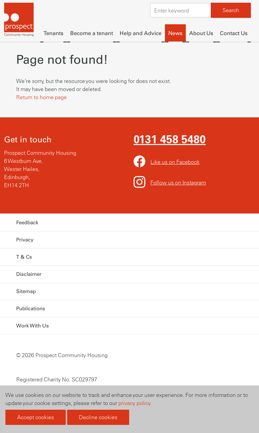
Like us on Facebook (175, 161)
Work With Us (32, 326)
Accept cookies (35, 417)
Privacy (24, 240)
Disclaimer (28, 274)
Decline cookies (98, 417)
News (175, 33)
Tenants (53, 33)
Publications (30, 309)
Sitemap (26, 291)
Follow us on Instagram (178, 182)
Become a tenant (91, 33)
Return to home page (41, 97)
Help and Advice (141, 33)
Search (231, 10)
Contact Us (234, 33)
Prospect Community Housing (19, 20)
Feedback (27, 223)
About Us (201, 33)
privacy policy (134, 403)
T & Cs (24, 257)
